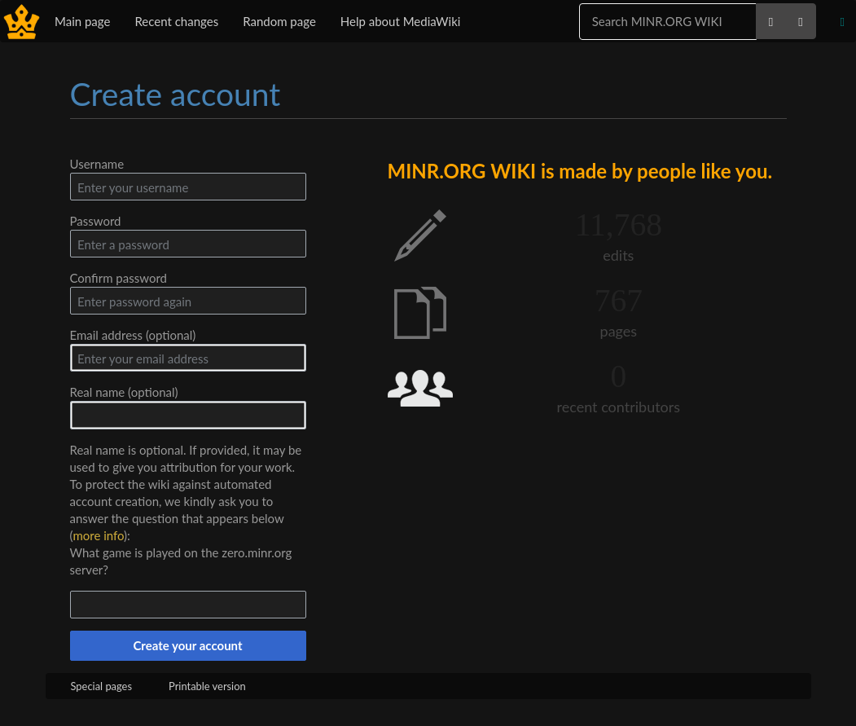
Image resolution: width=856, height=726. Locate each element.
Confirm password (118, 278)
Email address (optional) (133, 335)
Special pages (102, 686)
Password (95, 220)
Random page (279, 21)
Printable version (207, 686)
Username (97, 163)
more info (98, 535)
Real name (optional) (124, 392)
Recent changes (176, 21)
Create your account (187, 645)
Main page (82, 21)
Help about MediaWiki (400, 21)
